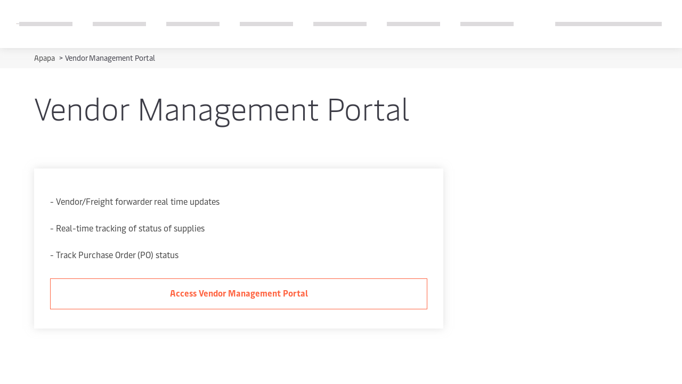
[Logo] (17, 23)
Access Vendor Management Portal (239, 293)
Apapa (45, 58)
